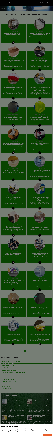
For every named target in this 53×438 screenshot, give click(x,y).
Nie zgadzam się (38, 435)
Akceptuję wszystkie (47, 435)
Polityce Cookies (21, 431)
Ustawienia (30, 435)
